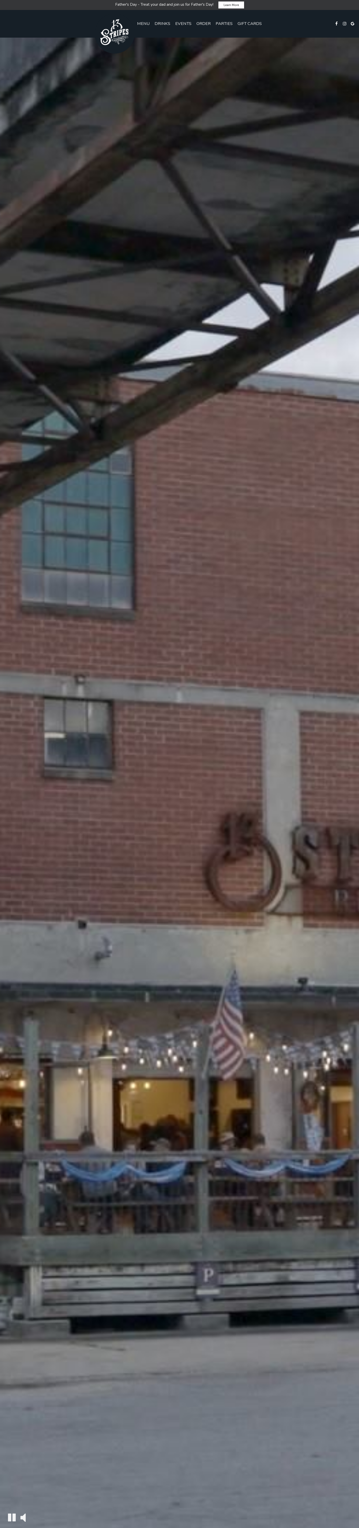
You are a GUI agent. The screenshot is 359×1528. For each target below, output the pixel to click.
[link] (115, 34)
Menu (143, 23)
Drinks (162, 23)
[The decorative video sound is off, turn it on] (23, 1517)
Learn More (231, 5)
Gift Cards (250, 23)
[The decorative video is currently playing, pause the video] (11, 1517)
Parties (224, 23)
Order (203, 23)
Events (183, 23)
